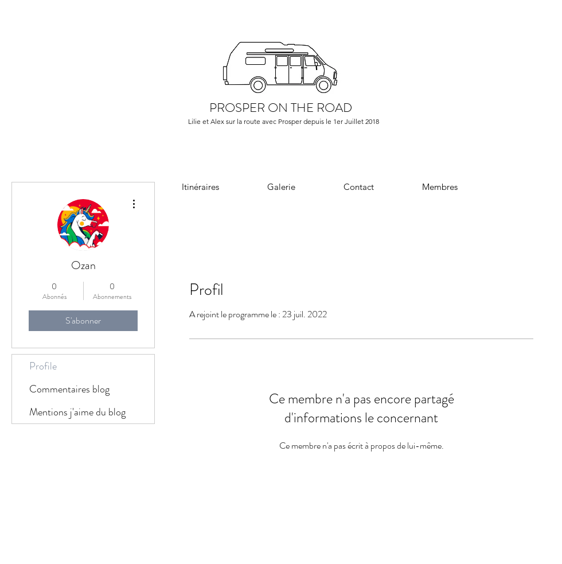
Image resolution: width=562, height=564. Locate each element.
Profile (43, 366)
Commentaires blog (69, 389)
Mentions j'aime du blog (77, 411)
